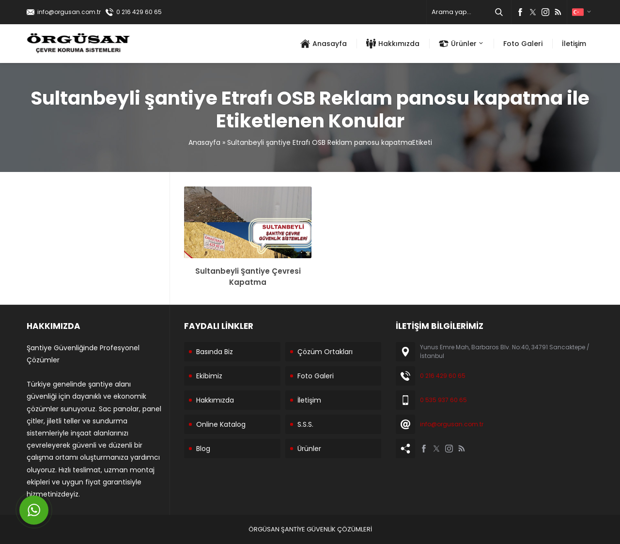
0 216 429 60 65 (139, 12)
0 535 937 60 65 (443, 400)
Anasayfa (204, 142)
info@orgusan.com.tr (69, 12)
